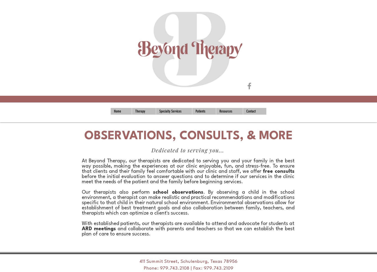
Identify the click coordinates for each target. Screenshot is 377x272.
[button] (144, 111)
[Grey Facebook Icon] (249, 86)
